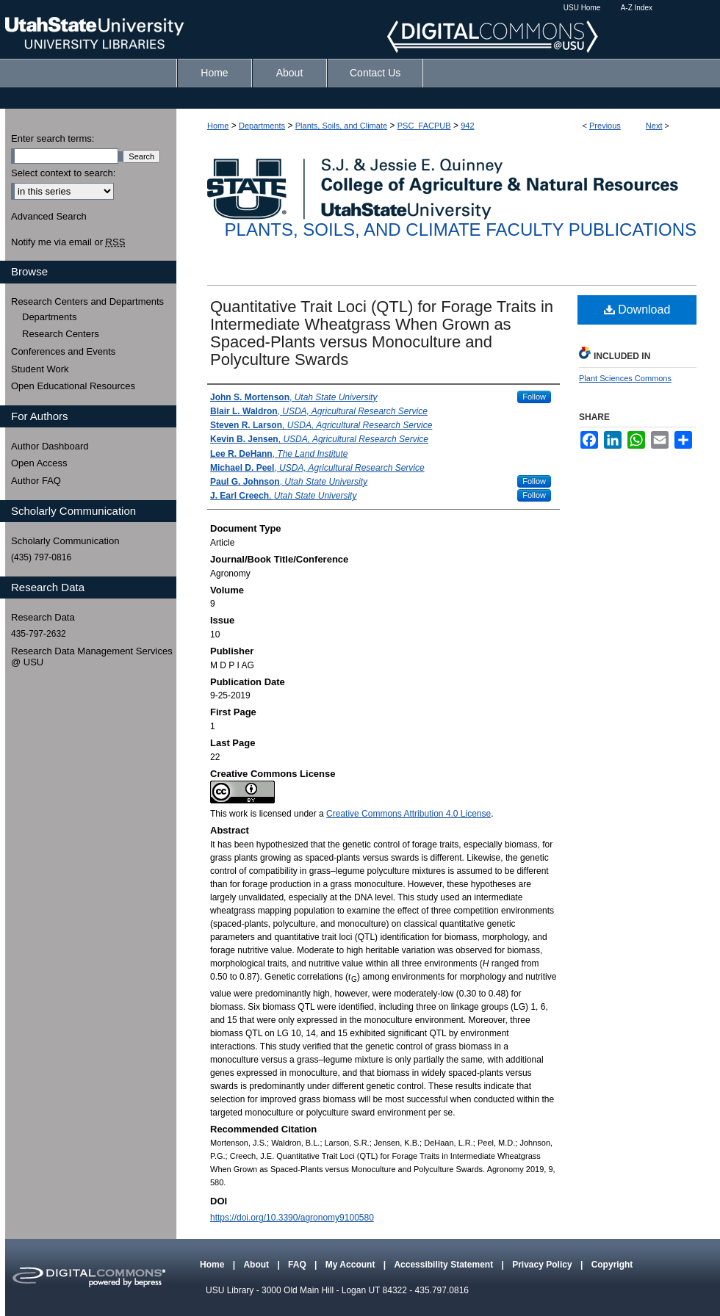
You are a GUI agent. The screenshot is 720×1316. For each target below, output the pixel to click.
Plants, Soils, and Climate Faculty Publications (460, 229)
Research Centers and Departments (87, 301)
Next (654, 125)
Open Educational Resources (73, 385)
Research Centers (60, 333)
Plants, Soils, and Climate (341, 125)
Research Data (43, 617)
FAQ (298, 1264)
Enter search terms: (52, 138)
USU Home (582, 8)
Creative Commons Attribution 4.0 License (408, 814)
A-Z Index (636, 8)
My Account (351, 1264)
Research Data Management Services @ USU (92, 657)
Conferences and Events (63, 351)
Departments (262, 125)
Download (637, 309)
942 (467, 125)
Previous (605, 125)
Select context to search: (63, 172)
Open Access (39, 463)
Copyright (612, 1264)
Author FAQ (36, 480)
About (257, 1264)
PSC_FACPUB (424, 125)
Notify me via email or (68, 242)
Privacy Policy (543, 1264)
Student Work (40, 369)
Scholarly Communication (65, 540)
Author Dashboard (50, 446)
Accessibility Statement (444, 1264)
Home (217, 125)
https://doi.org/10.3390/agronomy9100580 (292, 1217)
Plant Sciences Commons (625, 378)
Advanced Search (49, 216)
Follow (534, 396)
